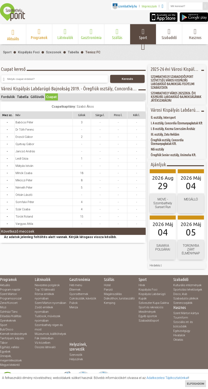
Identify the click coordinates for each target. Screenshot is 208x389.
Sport (7, 52)
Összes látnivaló (45, 347)
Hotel (107, 285)
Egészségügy (181, 330)
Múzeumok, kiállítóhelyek (50, 333)
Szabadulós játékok (185, 298)
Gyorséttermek (78, 294)
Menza (73, 307)
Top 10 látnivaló (45, 289)
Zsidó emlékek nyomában (44, 309)
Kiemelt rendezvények (13, 333)
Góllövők (37, 97)
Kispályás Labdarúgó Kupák (152, 296)
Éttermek (74, 289)
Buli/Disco (6, 329)
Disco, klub (180, 294)
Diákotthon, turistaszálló (119, 298)
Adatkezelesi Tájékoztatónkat (167, 378)
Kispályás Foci (29, 52)
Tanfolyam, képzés (12, 338)
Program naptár (10, 289)
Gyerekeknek (8, 320)
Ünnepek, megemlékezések (11, 358)
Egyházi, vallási (9, 347)
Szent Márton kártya (186, 313)
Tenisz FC (92, 52)
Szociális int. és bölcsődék (183, 324)
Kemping (109, 302)
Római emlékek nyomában (44, 296)
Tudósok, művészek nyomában (47, 318)
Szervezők (75, 354)
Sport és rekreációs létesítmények (151, 309)
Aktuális (5, 285)
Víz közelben (42, 342)
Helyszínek (76, 359)
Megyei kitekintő (10, 364)
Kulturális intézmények (187, 285)
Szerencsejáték (182, 302)
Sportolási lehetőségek (187, 289)
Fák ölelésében (44, 338)
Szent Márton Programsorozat (11, 296)
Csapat (51, 97)
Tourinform (180, 317)
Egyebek (5, 351)
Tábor (4, 342)
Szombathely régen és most (49, 327)
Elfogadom (195, 383)
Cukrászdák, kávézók (82, 298)
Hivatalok (179, 335)
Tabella (73, 52)
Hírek (142, 285)
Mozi (3, 307)
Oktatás (178, 339)
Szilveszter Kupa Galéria (154, 302)
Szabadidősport (149, 320)
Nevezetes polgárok (47, 285)
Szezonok (53, 52)
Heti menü (75, 285)
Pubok (73, 302)
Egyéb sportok (148, 316)
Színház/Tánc (9, 311)
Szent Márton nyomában (50, 302)
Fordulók (8, 97)
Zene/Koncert (9, 302)
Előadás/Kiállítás (10, 316)
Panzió (108, 289)
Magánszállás (113, 294)
